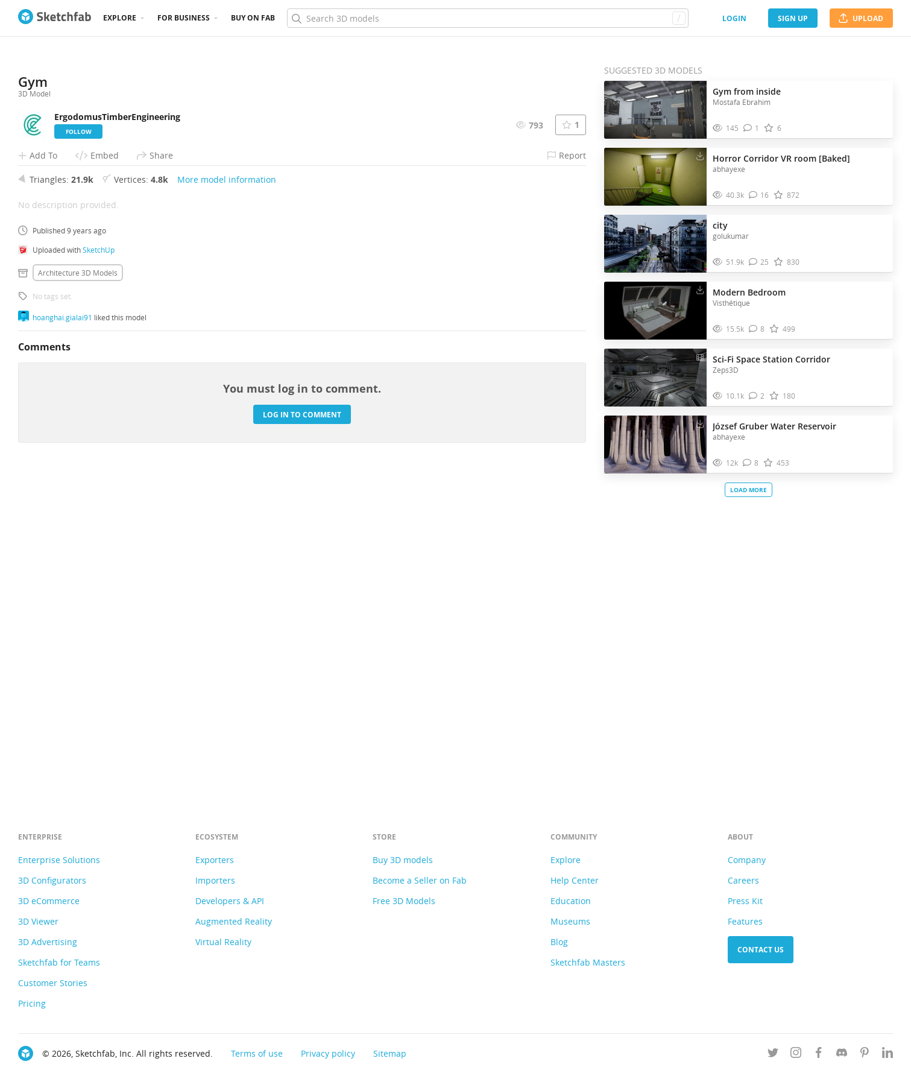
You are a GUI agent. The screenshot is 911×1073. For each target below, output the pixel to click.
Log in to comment (302, 732)
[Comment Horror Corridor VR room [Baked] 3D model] (759, 195)
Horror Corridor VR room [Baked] (781, 158)
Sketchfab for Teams (59, 962)
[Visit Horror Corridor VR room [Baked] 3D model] (655, 177)
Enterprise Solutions (59, 860)
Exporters (214, 860)
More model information (226, 498)
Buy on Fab (253, 18)
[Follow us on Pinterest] (864, 1054)
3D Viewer (38, 921)
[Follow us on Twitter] (773, 1054)
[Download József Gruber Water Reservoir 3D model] (700, 423)
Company (747, 860)
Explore (119, 18)
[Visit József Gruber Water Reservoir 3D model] (655, 444)
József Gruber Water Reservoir (774, 426)
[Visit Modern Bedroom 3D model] (655, 311)
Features (745, 921)
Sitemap (389, 1053)
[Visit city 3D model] (655, 244)
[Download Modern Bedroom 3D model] (700, 289)
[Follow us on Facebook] (818, 1054)
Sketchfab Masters (587, 962)
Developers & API (229, 901)
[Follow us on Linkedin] (887, 1054)
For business (183, 18)
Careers (743, 880)
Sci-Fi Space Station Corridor (771, 359)
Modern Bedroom (749, 292)
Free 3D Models (404, 901)
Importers (215, 880)
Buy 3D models (403, 860)
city (720, 225)
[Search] (487, 18)
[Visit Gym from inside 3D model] (655, 110)
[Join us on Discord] (841, 1054)
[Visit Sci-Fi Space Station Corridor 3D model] (655, 378)
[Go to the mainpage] (54, 18)
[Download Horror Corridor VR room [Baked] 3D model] (700, 155)
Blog (559, 942)
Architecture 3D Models (78, 591)
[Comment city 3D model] (759, 262)
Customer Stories (52, 983)
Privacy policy (328, 1053)
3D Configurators (52, 880)
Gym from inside (747, 91)
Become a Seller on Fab (420, 880)
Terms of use (257, 1053)
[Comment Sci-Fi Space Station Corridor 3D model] (757, 396)
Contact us (760, 950)
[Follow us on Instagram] (795, 1054)
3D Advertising (47, 942)
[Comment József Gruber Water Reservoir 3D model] (751, 463)
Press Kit (745, 901)
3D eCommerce (49, 901)
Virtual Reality (223, 942)
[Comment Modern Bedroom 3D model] (757, 329)
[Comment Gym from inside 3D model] (751, 128)
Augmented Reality (233, 921)
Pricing (32, 1003)
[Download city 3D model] (700, 222)
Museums (570, 921)
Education (570, 901)
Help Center (574, 880)
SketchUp (99, 568)
